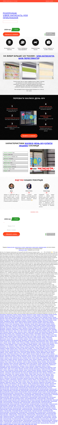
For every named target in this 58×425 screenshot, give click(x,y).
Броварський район (7, 390)
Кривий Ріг (5, 424)
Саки (48, 364)
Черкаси (9, 385)
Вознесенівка (24, 355)
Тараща (36, 347)
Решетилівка (49, 337)
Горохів (6, 337)
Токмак (5, 368)
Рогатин (28, 336)
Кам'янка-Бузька (34, 343)
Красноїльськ (46, 321)
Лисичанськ (46, 378)
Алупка (10, 337)
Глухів (54, 367)
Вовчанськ (54, 357)
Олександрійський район (17, 410)
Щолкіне (44, 343)
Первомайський (3, 367)
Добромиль (5, 332)
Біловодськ (30, 318)
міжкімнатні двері (42, 247)
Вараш (9, 374)
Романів (38, 315)
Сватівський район (31, 414)
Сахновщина (25, 318)
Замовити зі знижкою (11, 34)
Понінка (19, 314)
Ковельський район (36, 401)
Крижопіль (24, 321)
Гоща (48, 379)
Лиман (1, 364)
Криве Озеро (8, 318)
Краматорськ (42, 382)
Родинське (20, 344)
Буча (11, 364)
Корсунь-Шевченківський (42, 356)
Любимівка (18, 318)
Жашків (42, 351)
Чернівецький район (27, 421)
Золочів (38, 360)
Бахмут (52, 375)
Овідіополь (48, 326)
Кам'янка (31, 349)
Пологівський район (32, 412)
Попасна (11, 363)
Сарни (16, 382)
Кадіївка (52, 376)
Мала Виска (42, 345)
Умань (48, 376)
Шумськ (25, 332)
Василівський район (33, 390)
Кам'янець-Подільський (28, 378)
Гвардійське (25, 328)
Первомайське (7, 321)
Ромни (54, 370)
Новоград (6, 376)
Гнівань (16, 345)
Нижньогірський (41, 324)
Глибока (44, 319)
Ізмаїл (32, 376)
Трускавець (22, 366)
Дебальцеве (2, 366)
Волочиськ (15, 359)
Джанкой (21, 370)
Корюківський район (17, 402)
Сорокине (2, 371)
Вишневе (31, 367)
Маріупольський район (8, 406)
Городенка (39, 338)
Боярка (1, 368)
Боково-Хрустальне (14, 349)
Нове (39, 318)
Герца (15, 330)
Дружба (36, 332)
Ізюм (22, 372)
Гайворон (2, 352)
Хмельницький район (18, 420)
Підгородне (39, 355)
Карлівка (2, 356)
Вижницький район (53, 390)
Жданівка (7, 348)
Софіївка (10, 326)
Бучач (48, 344)
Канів (31, 363)
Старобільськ (3, 360)
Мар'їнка (22, 341)
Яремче (39, 334)
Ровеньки (44, 371)
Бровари (36, 376)
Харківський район (35, 418)
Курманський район (53, 404)
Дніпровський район (7, 394)
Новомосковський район (27, 409)
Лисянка (25, 315)
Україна (35, 424)
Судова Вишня (18, 333)
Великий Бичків (18, 321)
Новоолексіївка (16, 324)
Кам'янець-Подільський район (36, 399)
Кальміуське (11, 345)
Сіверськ (47, 348)
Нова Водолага (51, 328)
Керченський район (7, 401)
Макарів (53, 326)
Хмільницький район (28, 420)
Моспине (52, 343)
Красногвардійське (51, 325)
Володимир (48, 368)
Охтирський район (28, 410)
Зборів (6, 334)
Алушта (27, 366)
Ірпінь (1, 370)
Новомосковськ (21, 375)
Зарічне (10, 380)
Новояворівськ (22, 363)
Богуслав (33, 353)
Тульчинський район (28, 417)
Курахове (26, 359)
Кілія (8, 360)
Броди (28, 360)
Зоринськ (48, 336)
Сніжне (40, 372)
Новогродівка (8, 355)
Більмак (55, 314)
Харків (26, 424)
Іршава (17, 338)
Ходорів (5, 341)
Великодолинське (22, 326)
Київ (32, 424)
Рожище (48, 347)
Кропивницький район (34, 404)
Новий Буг (11, 352)
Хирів (56, 330)
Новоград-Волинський (33, 372)
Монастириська (3, 333)
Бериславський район (43, 387)
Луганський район (30, 405)
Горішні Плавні (8, 371)
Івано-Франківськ (13, 383)
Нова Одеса (25, 348)
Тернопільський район (19, 417)
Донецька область (48, 394)
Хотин (1, 343)
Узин (8, 347)
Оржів (46, 380)
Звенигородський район (43, 397)
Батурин (25, 330)
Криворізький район (24, 404)
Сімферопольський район (9, 416)
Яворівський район (45, 422)
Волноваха (34, 361)
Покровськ (47, 374)
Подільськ (5, 370)
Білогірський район (14, 389)
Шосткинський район (26, 422)
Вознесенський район (32, 391)
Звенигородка (16, 357)
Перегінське (8, 328)
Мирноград (17, 372)
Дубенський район (17, 395)
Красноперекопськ (15, 366)
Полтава (17, 385)
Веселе (30, 325)
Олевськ (47, 341)
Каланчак (34, 325)
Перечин (44, 333)
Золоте (46, 355)
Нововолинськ (50, 371)
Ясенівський (33, 319)
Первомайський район (48, 410)
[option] (11, 193)
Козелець (47, 318)
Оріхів (56, 355)
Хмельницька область (8, 420)
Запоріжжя (10, 424)
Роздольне (29, 315)
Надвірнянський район (27, 408)
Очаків (8, 353)
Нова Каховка (30, 371)
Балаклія (44, 366)
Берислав (7, 351)
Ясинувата (26, 368)
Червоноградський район (46, 420)
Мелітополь (36, 382)
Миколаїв (2, 386)
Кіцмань (32, 334)
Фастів (24, 371)
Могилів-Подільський (15, 367)
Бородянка (14, 328)
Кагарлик (12, 348)
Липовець (44, 337)
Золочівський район (7, 398)
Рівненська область (21, 413)
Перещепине (3, 340)
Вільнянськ (33, 352)
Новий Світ (21, 322)
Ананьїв (8, 338)
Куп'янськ (48, 366)
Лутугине (34, 356)
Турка (35, 334)
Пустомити (44, 338)
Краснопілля (12, 319)
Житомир (47, 383)
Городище (37, 351)
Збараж (17, 347)
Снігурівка (2, 351)
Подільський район (14, 412)
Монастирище (3, 338)
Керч (32, 382)
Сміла (52, 374)
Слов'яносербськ (45, 315)
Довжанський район (39, 394)
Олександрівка (21, 325)
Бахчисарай (45, 363)
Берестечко (10, 330)
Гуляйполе (27, 353)
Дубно (1, 380)
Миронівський (8, 315)
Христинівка (23, 343)
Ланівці (34, 336)
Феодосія (33, 375)
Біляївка (37, 348)
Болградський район (44, 389)
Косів (1, 336)
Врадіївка (39, 322)
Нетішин (27, 367)
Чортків (24, 364)
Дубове (1, 321)
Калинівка (25, 357)
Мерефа (39, 361)
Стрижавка (18, 319)
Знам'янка (44, 364)
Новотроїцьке (43, 326)
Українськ (22, 347)
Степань (28, 382)
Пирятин (48, 352)
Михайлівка (2, 329)
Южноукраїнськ (37, 368)
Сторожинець (3, 349)
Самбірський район (13, 414)
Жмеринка (21, 368)
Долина (6, 359)
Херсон (21, 385)
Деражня (56, 340)
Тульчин (6, 352)
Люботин (14, 361)
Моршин (9, 333)
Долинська (24, 356)
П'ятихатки (44, 357)
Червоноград (9, 375)
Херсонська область (44, 418)
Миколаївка (43, 352)
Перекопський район (4, 412)
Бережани (13, 355)
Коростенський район (8, 402)
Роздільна (34, 355)
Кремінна (29, 361)
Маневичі (2, 324)
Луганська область (21, 405)
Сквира (6, 356)
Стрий (53, 372)
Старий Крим (14, 340)
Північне (22, 324)
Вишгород (20, 360)
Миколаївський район (40, 406)
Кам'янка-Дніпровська (25, 351)
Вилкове (39, 337)
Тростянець (33, 360)
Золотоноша (15, 364)
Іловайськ (18, 355)
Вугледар (2, 355)
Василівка (32, 351)
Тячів (30, 338)
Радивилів (54, 380)
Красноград (11, 360)
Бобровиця (11, 344)
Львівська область (45, 405)
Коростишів (16, 363)
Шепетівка (33, 370)
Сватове (2, 357)
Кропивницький (35, 383)
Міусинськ (55, 332)
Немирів (30, 344)
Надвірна (10, 359)
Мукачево (48, 375)
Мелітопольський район (19, 406)
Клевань (24, 380)
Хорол (8, 349)
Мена (24, 345)
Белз (22, 330)
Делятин (6, 317)
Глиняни (33, 330)
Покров (29, 370)
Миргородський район (50, 406)
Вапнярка (35, 318)
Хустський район (37, 420)
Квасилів (20, 380)
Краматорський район (36, 402)
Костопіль (36, 380)
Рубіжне (31, 374)
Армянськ (2, 361)
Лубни (34, 371)
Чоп (56, 336)
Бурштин (49, 349)
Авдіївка (16, 368)
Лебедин (21, 364)
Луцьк (52, 382)
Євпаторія (41, 378)
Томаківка (2, 315)
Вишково (14, 315)
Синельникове (38, 366)
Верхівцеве (24, 340)
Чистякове (15, 375)
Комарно (48, 330)
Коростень (39, 374)
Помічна (51, 341)
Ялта (44, 375)
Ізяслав (19, 356)
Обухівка (2, 317)
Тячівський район (38, 417)
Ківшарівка (2, 330)
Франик (1, 383)
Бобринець (35, 344)
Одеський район (7, 410)
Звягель (2, 376)
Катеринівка (44, 329)
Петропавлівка (49, 319)
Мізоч (40, 380)
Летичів (26, 325)
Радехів (35, 337)
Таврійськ (14, 343)
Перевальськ (52, 364)
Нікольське (55, 318)
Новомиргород (12, 347)
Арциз (15, 352)
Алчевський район (22, 386)
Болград (44, 353)
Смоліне (51, 321)
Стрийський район (39, 416)
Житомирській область (47, 395)
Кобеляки (26, 344)
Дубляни (19, 336)
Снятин (1, 341)
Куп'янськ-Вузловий (9, 322)
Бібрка (44, 330)
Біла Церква (48, 382)
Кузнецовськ (27, 376)
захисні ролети (35, 247)
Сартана (53, 324)
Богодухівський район (34, 389)
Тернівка (39, 364)
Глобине (20, 345)
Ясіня (42, 314)
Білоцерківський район (24, 389)
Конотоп (2, 378)
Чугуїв (12, 368)
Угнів (6, 330)
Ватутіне (30, 357)
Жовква (40, 347)
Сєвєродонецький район (41, 414)
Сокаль (30, 359)
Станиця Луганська (23, 329)
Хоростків (2, 334)
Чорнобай (51, 315)
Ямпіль (56, 343)
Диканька (37, 317)
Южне (6, 361)
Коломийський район (45, 401)
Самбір (9, 368)
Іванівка (39, 325)
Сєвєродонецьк (13, 379)
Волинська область (42, 391)
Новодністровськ (41, 340)
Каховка (43, 368)
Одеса (19, 424)
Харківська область (26, 418)
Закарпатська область (15, 397)
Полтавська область (41, 412)
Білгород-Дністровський (17, 371)
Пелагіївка (54, 329)
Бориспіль (2, 372)
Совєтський (14, 325)
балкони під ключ (10, 247)
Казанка (10, 317)
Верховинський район (43, 390)
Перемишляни (26, 334)
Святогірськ (20, 332)
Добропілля (50, 367)
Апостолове (23, 352)
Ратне (40, 317)
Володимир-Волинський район (7, 393)
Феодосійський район (17, 418)
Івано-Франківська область (19, 398)
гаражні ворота (28, 247)
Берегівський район (23, 387)
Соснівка (6, 344)
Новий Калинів (39, 330)
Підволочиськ (10, 314)
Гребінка (28, 343)
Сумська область (47, 416)
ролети (23, 247)
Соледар (53, 345)
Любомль (51, 340)
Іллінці (55, 341)
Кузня (13, 374)
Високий (6, 326)
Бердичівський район (4, 387)
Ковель (34, 374)
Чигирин (16, 344)
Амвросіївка (45, 359)
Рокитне (13, 382)
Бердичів (44, 376)
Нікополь (30, 379)
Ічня (7, 345)
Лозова (6, 374)
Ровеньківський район (40, 413)
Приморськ (28, 345)
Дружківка (22, 374)
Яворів (44, 347)
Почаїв (55, 334)
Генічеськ (35, 359)
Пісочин (49, 329)
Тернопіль (19, 383)
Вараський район (25, 390)
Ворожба (5, 336)
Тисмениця (33, 338)
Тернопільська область (8, 417)
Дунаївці (28, 352)
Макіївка (42, 385)
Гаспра (10, 324)
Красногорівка (3, 353)
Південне (24, 336)
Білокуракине (3, 314)
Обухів (9, 367)
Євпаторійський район (27, 395)
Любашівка (2, 322)
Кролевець (44, 361)
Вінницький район (23, 391)
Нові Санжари (19, 315)
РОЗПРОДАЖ (10, 13)
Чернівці (29, 383)
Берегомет (2, 318)
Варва (51, 318)
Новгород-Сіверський (38, 349)
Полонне (25, 360)
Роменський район (4, 414)
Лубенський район (12, 405)
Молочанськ (44, 334)
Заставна (52, 336)
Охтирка (50, 370)
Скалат (52, 330)
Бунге (43, 355)
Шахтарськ (45, 372)
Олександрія (7, 378)
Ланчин (35, 314)
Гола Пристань (51, 351)
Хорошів (39, 314)
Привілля (2, 337)
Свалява (37, 353)
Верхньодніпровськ (14, 353)
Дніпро (22, 424)
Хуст (28, 364)
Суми (5, 385)
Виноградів (6, 363)
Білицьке (8, 340)
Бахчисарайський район (41, 386)
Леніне (32, 317)
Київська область (16, 401)
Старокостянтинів (43, 367)
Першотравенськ (33, 364)
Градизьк (15, 314)
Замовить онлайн (50, 1)
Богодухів (10, 356)
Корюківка (42, 348)
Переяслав (31, 366)
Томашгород (8, 382)
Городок (29, 355)
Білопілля (15, 356)
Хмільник (51, 363)
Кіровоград (21, 376)
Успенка (28, 319)
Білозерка (29, 321)
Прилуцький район (4, 413)
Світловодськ (45, 370)
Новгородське (8, 325)
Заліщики (19, 340)
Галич (13, 333)
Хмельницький (52, 383)
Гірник (34, 348)
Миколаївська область (30, 406)
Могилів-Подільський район (6, 408)
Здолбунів (15, 380)
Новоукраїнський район (38, 409)
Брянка (13, 372)
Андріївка (40, 321)
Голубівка (36, 367)
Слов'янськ (25, 379)
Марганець (39, 370)
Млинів (43, 380)
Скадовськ (6, 357)
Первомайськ (3, 375)
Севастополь (26, 385)
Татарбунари (33, 341)
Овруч (20, 353)
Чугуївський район (7, 422)
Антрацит (2, 374)
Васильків (53, 368)
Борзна (48, 343)
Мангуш (19, 317)
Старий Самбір (30, 332)
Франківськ (6, 383)
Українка (30, 348)
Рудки (1, 332)
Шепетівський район (16, 422)
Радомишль (54, 349)
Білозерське (51, 355)
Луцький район (37, 405)
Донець (16, 322)
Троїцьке (24, 317)
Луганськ (47, 385)
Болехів (17, 341)
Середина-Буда (11, 334)
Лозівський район (4, 405)
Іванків (36, 324)
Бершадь (27, 347)
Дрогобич (40, 375)
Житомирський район (37, 395)
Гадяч (16, 360)
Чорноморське (30, 326)
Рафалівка (2, 382)
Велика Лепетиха (28, 322)
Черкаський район (8, 421)
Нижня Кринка (15, 329)
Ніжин (36, 375)
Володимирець (43, 379)
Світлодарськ (3, 347)
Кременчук (24, 383)
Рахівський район (13, 413)
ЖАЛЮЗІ (29, 143)
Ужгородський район (46, 417)
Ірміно (38, 345)
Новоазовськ (3, 345)
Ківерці (52, 352)
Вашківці (50, 332)
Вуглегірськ (34, 340)
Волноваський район (51, 391)
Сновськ (40, 344)
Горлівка (2, 385)
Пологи (50, 359)
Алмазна (15, 332)
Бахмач (37, 357)
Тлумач (43, 336)
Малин (54, 363)
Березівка (13, 338)
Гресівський (43, 325)
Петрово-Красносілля (14, 351)
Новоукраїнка (51, 356)
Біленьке (7, 324)
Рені (41, 357)
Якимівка (35, 328)
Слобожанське (38, 329)
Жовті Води (39, 371)
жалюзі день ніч (18, 247)
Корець (31, 380)
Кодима (21, 338)
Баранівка (52, 344)
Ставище (34, 315)
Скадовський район (19, 416)
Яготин (47, 360)
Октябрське (15, 326)
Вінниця (38, 385)
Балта (21, 357)
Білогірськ (29, 356)
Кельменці (24, 314)
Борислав (31, 368)
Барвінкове (33, 345)
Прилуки (26, 374)
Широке (1, 326)
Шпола (56, 356)
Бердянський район (14, 387)
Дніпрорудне (21, 359)
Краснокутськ (30, 314)
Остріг (38, 379)
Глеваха (7, 319)
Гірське (18, 343)
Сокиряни (29, 340)
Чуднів (40, 332)
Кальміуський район (12, 399)
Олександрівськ (37, 333)
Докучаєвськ (19, 361)
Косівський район (26, 402)
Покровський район (23, 412)
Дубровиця (5, 380)
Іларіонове (45, 317)
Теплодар (39, 336)
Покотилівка (27, 324)
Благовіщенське (19, 334)
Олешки (10, 361)
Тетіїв (27, 349)
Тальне (18, 352)
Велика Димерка (50, 322)
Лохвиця (44, 344)
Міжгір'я (12, 321)
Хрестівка (8, 366)
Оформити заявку (11, 234)
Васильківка (2, 328)
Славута (23, 367)
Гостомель (19, 328)
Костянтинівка (20, 378)
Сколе (27, 333)
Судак (50, 348)
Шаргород (48, 333)
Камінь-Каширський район (23, 399)
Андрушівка (50, 338)
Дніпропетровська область (19, 394)
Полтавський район (51, 412)
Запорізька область (24, 397)
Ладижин (54, 359)
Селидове (40, 363)
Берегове (35, 363)
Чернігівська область (37, 421)
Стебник (2, 359)
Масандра (28, 317)
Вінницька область (14, 391)
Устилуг (18, 330)
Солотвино (23, 319)
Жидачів (2, 344)
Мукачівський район (17, 408)
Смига (20, 382)
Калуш (43, 374)
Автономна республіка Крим (11, 386)
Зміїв (24, 353)
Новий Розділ (6, 364)
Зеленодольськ (22, 349)
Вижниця (11, 332)
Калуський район (4, 399)
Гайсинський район (18, 393)
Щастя (16, 348)
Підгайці (29, 330)
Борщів (9, 343)
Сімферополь (33, 385)
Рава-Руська (50, 334)
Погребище (26, 341)
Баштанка (48, 345)
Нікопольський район (46, 408)
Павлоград (2, 379)
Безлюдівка (34, 321)
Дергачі (33, 357)
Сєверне (44, 322)
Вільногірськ (52, 360)
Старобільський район (29, 416)
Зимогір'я (5, 343)
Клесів (27, 380)
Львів (29, 424)
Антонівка (39, 328)
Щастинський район (35, 422)
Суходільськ (43, 360)
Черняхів (32, 324)
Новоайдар (38, 319)
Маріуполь (51, 385)
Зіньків (9, 341)
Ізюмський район (50, 398)
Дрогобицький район (7, 395)
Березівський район (32, 387)
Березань (52, 353)
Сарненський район (22, 414)
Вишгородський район (5, 391)
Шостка (40, 376)
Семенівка (25, 338)
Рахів (45, 349)
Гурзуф (42, 318)
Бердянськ (19, 379)
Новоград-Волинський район (14, 409)
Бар (40, 353)
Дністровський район (29, 394)
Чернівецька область (17, 421)
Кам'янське (41, 383)
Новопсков (34, 322)
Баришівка (2, 325)
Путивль (48, 353)
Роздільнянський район (51, 413)
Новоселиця (10, 336)
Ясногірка (15, 317)
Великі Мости (45, 332)
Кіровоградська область (26, 401)
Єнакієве (36, 378)
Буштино (50, 317)
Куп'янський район (44, 404)
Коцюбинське (9, 329)
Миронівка (31, 347)
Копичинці (31, 333)
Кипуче (25, 337)
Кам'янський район (48, 399)
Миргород (16, 370)
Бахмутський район (30, 386)
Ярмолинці (2, 319)
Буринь (39, 343)
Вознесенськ (11, 370)
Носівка (46, 351)
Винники (52, 347)
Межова (46, 314)
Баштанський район (51, 386)
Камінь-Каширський (40, 341)
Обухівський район (48, 409)
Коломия (50, 372)
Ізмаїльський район (41, 398)
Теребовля (2, 348)
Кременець (39, 359)
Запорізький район (33, 397)
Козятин (28, 363)
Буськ (31, 336)
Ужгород (51, 378)
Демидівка (52, 379)
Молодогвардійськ (51, 361)
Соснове (24, 382)
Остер (52, 333)
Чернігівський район (46, 421)
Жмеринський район (4, 397)
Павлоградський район (37, 410)
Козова (54, 319)
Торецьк (25, 370)
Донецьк (15, 424)
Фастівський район (7, 418)
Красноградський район (46, 402)
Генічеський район (27, 393)
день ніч (39, 143)
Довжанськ (27, 375)
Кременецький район (4, 404)
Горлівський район (46, 393)
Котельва (30, 328)
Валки (47, 340)
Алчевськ (7, 379)
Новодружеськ (20, 337)
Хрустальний (13, 378)
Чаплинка (48, 324)
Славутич (25, 361)
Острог (49, 380)
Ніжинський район (37, 408)
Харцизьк (17, 374)
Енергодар (25, 372)
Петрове (54, 317)
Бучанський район (16, 390)
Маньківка (13, 318)
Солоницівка (45, 328)
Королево (50, 314)
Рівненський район (30, 413)
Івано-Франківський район (31, 398)
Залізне (23, 333)
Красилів (50, 357)
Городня (20, 348)
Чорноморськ (8, 372)
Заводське (14, 337)
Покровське (36, 326)
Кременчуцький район (15, 404)
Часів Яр (38, 352)
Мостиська (30, 337)
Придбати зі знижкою (29, 135)
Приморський (31, 329)
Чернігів (13, 385)
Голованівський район (37, 393)
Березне (34, 379)
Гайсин (1, 363)
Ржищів (15, 336)
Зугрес (10, 357)
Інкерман (13, 341)
